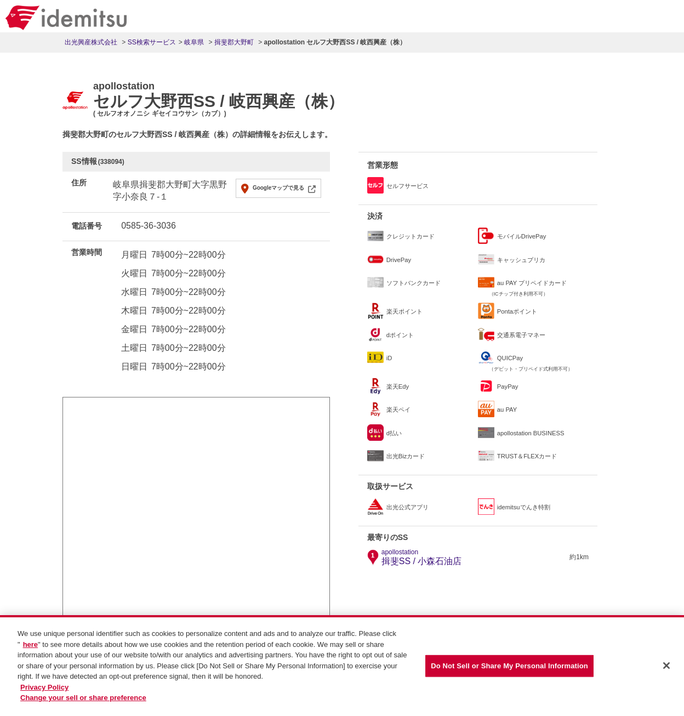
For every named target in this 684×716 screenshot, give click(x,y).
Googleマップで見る (278, 188)
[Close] (666, 667)
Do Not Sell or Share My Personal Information (509, 667)
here (30, 645)
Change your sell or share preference (83, 699)
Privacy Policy (44, 688)
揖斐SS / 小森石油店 (421, 557)
